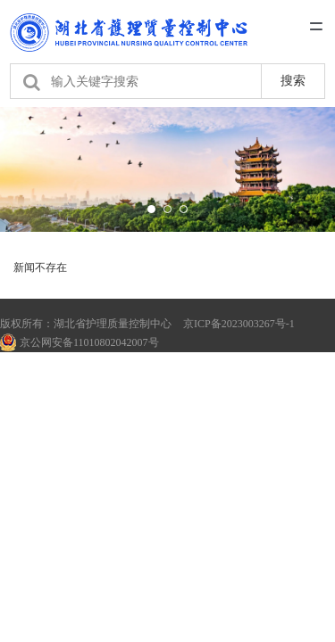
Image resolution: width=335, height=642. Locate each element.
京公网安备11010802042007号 (79, 342)
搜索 (293, 80)
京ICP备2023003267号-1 (239, 323)
